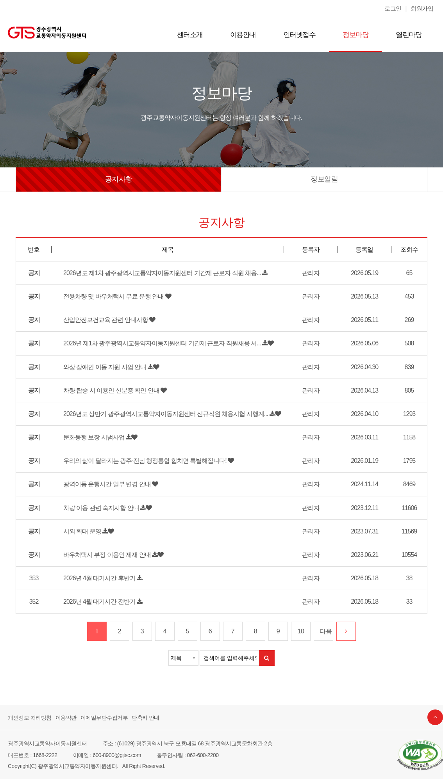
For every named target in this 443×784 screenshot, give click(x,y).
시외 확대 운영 (81, 535)
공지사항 (119, 179)
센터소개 (197, 35)
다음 (325, 636)
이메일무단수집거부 (98, 722)
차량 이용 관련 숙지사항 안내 (99, 511)
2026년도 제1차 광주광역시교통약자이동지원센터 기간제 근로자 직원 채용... (156, 272)
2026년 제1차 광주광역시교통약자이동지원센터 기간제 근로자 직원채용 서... (156, 344)
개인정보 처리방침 (28, 722)
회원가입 (422, 8)
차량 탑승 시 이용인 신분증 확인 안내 (108, 392)
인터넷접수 (303, 35)
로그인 (396, 8)
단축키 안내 (136, 722)
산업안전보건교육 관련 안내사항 (103, 320)
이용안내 (249, 35)
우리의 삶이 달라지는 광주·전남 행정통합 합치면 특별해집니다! (139, 464)
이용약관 (62, 722)
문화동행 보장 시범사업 (92, 440)
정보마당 (358, 35)
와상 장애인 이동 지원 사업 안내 (102, 368)
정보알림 (324, 179)
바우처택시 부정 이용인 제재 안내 (104, 559)
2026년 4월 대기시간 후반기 (98, 583)
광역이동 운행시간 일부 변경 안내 (104, 487)
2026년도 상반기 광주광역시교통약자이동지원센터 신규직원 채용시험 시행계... (159, 416)
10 (301, 636)
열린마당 (409, 35)
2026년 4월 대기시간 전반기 (98, 606)
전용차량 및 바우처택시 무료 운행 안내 (110, 296)
